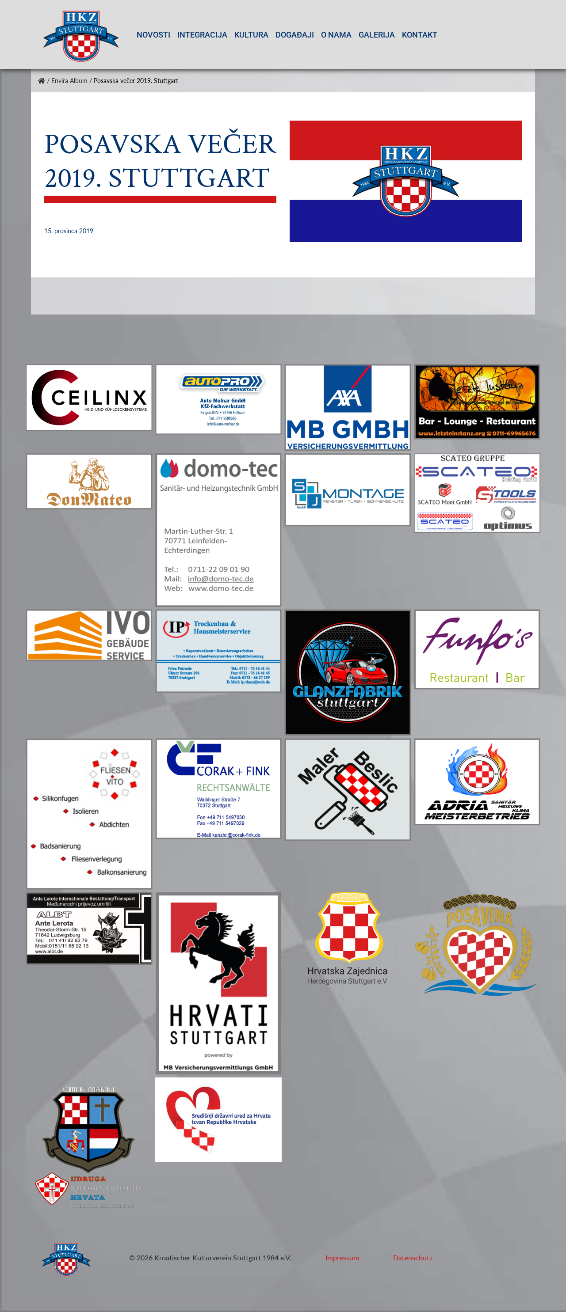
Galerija (377, 34)
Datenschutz (412, 1257)
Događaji (294, 34)
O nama (336, 34)
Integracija (202, 34)
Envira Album (69, 80)
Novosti (153, 34)
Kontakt (419, 34)
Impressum (342, 1257)
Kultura (251, 34)
